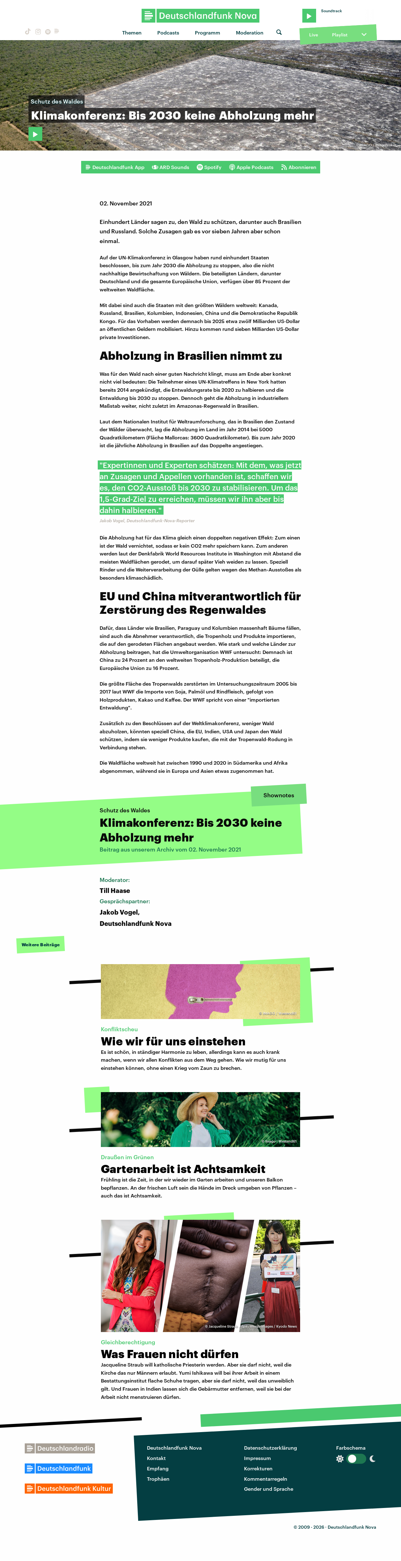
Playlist (339, 34)
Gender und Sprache (268, 1489)
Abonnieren (298, 167)
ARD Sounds (170, 167)
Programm (207, 32)
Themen (132, 32)
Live (313, 34)
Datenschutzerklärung (270, 1448)
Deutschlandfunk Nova (174, 1448)
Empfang (158, 1468)
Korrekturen (258, 1468)
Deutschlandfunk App (114, 167)
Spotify (209, 167)
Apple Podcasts (251, 167)
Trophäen (158, 1479)
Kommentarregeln (265, 1479)
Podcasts (168, 32)
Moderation (249, 32)
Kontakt (156, 1458)
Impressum (257, 1458)
